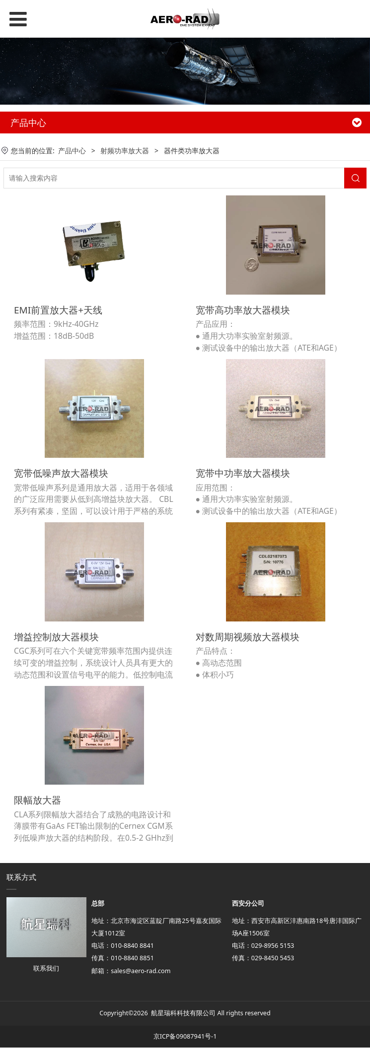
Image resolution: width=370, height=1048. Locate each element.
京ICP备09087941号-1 (185, 1037)
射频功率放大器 (124, 150)
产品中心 (72, 150)
